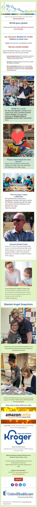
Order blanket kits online (13, 56)
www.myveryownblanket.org (18, 474)
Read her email (10, 208)
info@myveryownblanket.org (11, 298)
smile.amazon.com (22, 427)
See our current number (18, 47)
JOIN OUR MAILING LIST (18, 18)
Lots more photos (20, 401)
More (7, 120)
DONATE (18, 479)
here (32, 448)
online (10, 67)
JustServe (8, 200)
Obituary (11, 255)
